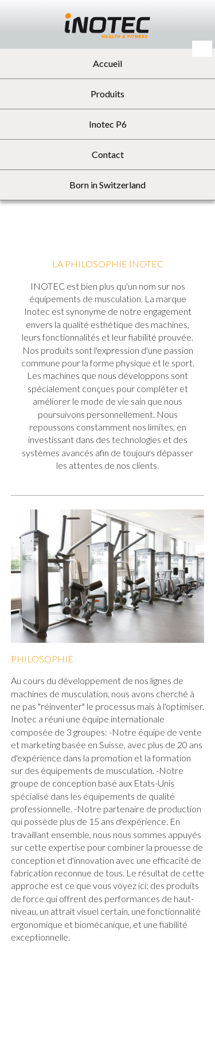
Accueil (107, 63)
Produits (107, 93)
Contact (108, 154)
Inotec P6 (108, 123)
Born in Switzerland (107, 184)
